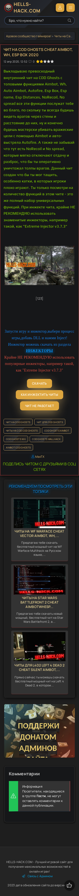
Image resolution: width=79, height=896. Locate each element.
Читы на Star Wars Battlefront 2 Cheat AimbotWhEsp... (39, 602)
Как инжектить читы (39, 394)
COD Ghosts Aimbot (56, 430)
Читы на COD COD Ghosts (22, 430)
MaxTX (39, 457)
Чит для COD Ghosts (50, 422)
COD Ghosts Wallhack (46, 439)
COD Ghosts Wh (16, 439)
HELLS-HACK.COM (27, 7)
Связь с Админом (37, 876)
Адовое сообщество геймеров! (28, 36)
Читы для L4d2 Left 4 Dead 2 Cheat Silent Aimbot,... (39, 667)
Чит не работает (39, 406)
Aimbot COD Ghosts (18, 447)
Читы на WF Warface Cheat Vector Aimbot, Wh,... (39, 533)
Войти (60, 7)
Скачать (39, 383)
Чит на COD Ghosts (18, 422)
